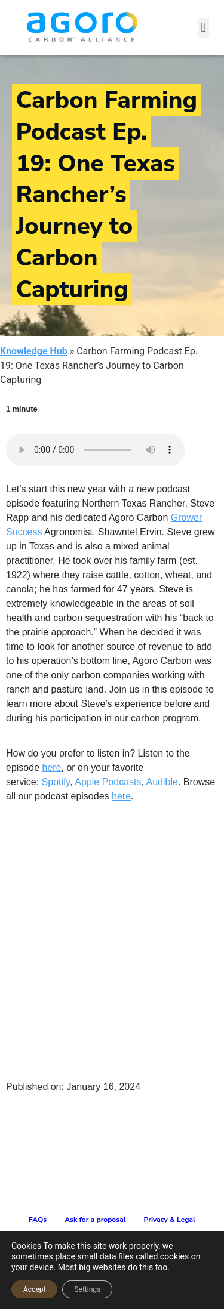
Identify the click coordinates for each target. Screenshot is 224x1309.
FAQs (38, 1219)
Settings (87, 1289)
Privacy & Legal (169, 1219)
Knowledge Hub (33, 351)
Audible (162, 782)
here (52, 767)
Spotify (56, 782)
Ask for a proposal (95, 1219)
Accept (34, 1289)
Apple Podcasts (108, 782)
